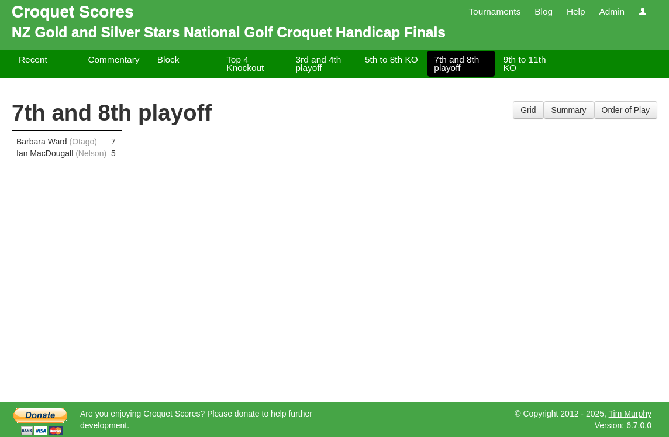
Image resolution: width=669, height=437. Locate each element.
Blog (543, 11)
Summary (569, 110)
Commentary (113, 59)
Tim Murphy (630, 413)
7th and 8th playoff (456, 63)
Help (576, 11)
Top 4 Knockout (245, 63)
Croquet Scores (73, 11)
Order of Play (626, 110)
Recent (33, 59)
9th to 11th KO (525, 63)
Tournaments (494, 11)
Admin (612, 11)
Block (168, 59)
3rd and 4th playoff (319, 63)
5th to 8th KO (391, 59)
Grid (528, 110)
